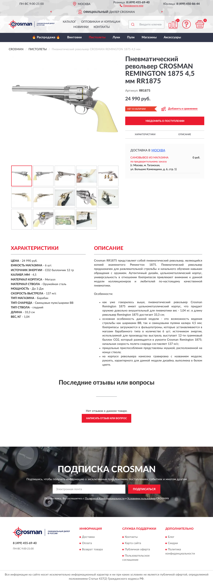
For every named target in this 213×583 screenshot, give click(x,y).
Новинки (81, 27)
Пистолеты (97, 37)
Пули (131, 37)
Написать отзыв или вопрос (106, 418)
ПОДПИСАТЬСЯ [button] (144, 489)
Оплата (87, 543)
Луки (116, 37)
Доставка (88, 537)
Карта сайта (133, 543)
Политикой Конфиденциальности (105, 498)
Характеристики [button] (145, 134)
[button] (131, 5)
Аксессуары (172, 37)
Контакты (102, 27)
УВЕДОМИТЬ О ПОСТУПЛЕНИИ (164, 121)
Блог (171, 537)
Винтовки (74, 37)
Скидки (173, 543)
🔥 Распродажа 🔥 (46, 37)
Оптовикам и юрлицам (100, 21)
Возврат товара (92, 549)
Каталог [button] (69, 21)
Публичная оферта (137, 549)
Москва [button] (158, 150)
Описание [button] (184, 134)
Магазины (149, 37)
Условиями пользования (141, 498)
